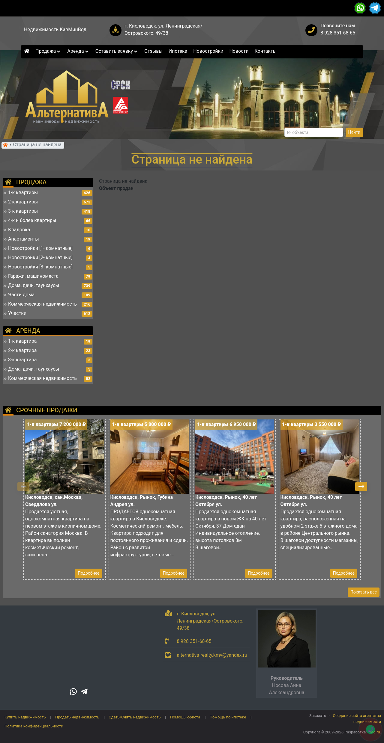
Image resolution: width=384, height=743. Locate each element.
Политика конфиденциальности (33, 726)
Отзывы (153, 51)
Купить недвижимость (25, 717)
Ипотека (178, 51)
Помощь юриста (185, 717)
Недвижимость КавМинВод (55, 29)
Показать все (363, 592)
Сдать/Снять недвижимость (134, 717)
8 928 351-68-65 (337, 33)
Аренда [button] (78, 51)
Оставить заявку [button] (116, 51)
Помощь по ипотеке (228, 717)
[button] (361, 486)
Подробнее (88, 573)
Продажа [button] (48, 51)
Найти (354, 132)
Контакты (266, 51)
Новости (238, 51)
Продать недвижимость (77, 717)
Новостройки (208, 51)
